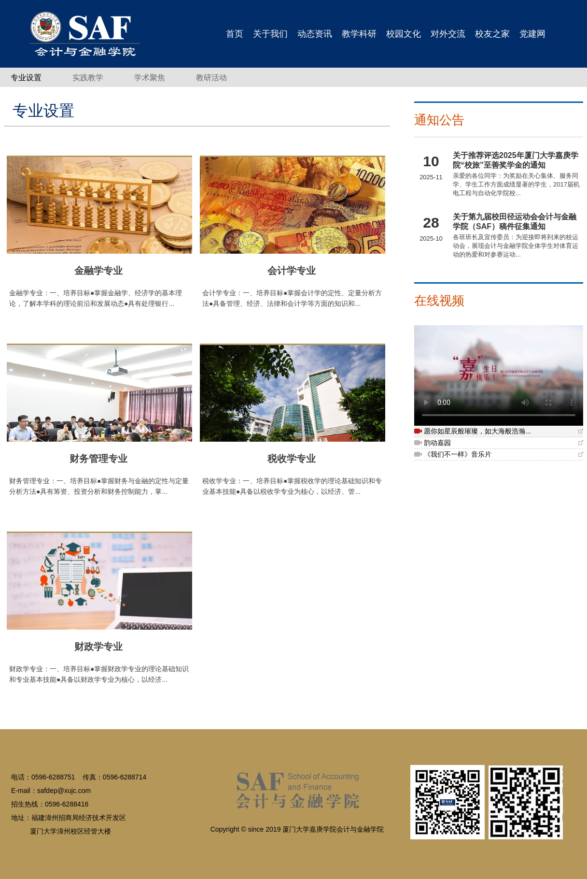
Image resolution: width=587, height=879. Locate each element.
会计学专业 (291, 270)
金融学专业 (98, 270)
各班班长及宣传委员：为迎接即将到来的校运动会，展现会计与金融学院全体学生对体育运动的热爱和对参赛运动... (515, 245)
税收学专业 (291, 458)
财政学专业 (98, 646)
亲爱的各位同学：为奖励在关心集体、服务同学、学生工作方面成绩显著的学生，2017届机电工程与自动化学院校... (516, 184)
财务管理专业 (98, 458)
